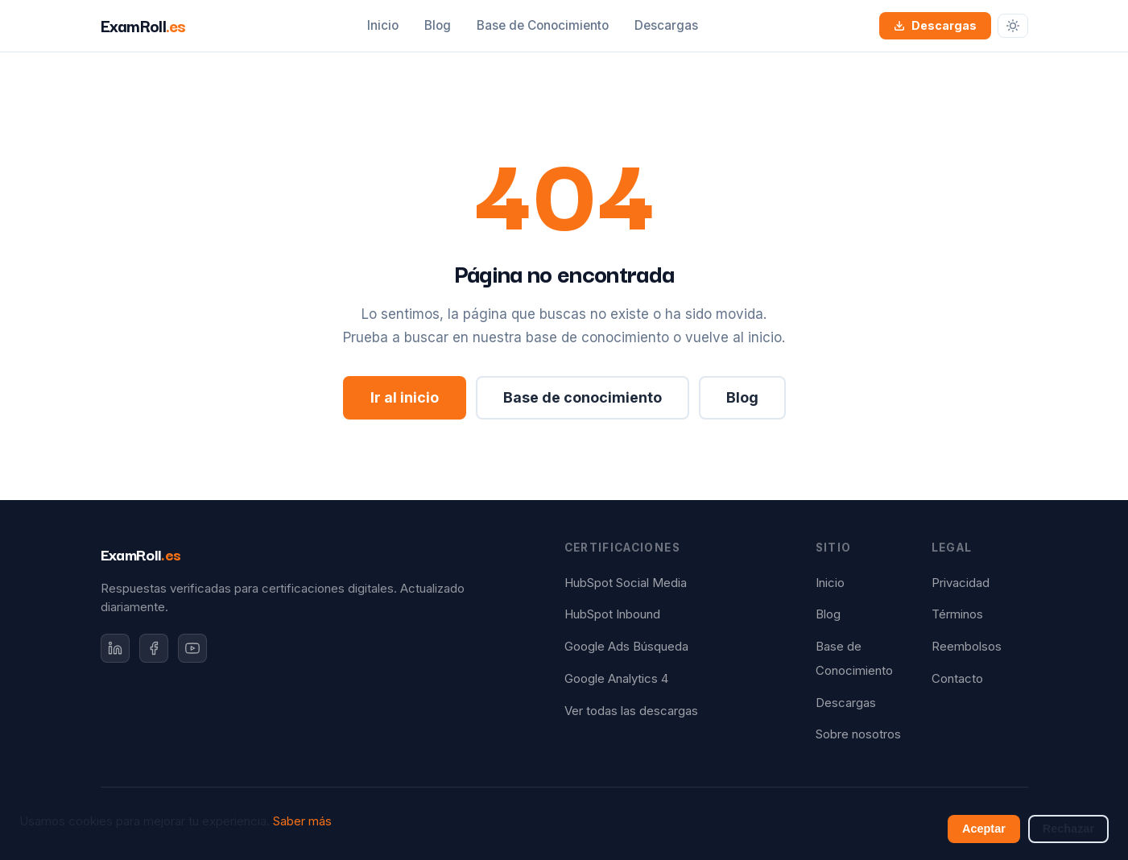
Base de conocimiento (582, 397)
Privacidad (961, 583)
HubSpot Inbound (612, 614)
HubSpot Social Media (625, 583)
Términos (957, 614)
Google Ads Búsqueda (626, 646)
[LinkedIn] (115, 648)
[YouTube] (192, 648)
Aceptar (984, 828)
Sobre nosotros (858, 734)
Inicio (383, 25)
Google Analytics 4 (616, 679)
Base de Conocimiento (543, 25)
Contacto (957, 679)
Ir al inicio (404, 397)
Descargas (666, 25)
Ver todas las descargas (631, 711)
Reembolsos (967, 646)
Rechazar (1068, 828)
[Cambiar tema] (1013, 26)
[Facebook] (153, 648)
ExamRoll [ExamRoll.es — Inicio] (143, 25)
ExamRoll (141, 554)
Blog (437, 25)
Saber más (302, 821)
